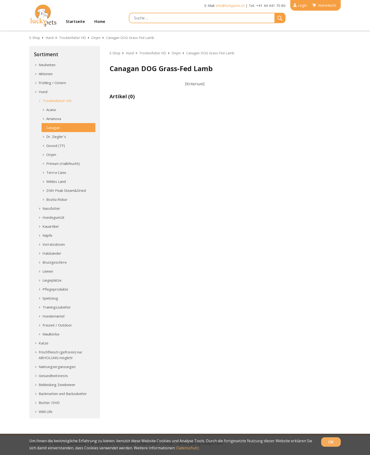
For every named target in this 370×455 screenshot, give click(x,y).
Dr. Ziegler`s (56, 136)
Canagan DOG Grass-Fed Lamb (130, 37)
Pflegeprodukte (55, 289)
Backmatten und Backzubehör (63, 393)
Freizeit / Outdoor (57, 325)
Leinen (47, 271)
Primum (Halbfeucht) (63, 163)
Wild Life (45, 411)
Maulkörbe (50, 334)
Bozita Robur (56, 199)
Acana (51, 109)
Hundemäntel (53, 316)
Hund (50, 37)
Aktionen (46, 73)
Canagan (53, 127)
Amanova (53, 118)
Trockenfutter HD (72, 37)
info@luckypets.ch (230, 5)
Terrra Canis (56, 172)
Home (99, 21)
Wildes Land (56, 181)
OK (331, 442)
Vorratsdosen (53, 244)
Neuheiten (47, 64)
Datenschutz (187, 448)
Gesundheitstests (53, 375)
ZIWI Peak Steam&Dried (66, 190)
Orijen (96, 37)
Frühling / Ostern (52, 82)
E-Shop (34, 37)
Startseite (75, 21)
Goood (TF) (55, 145)
